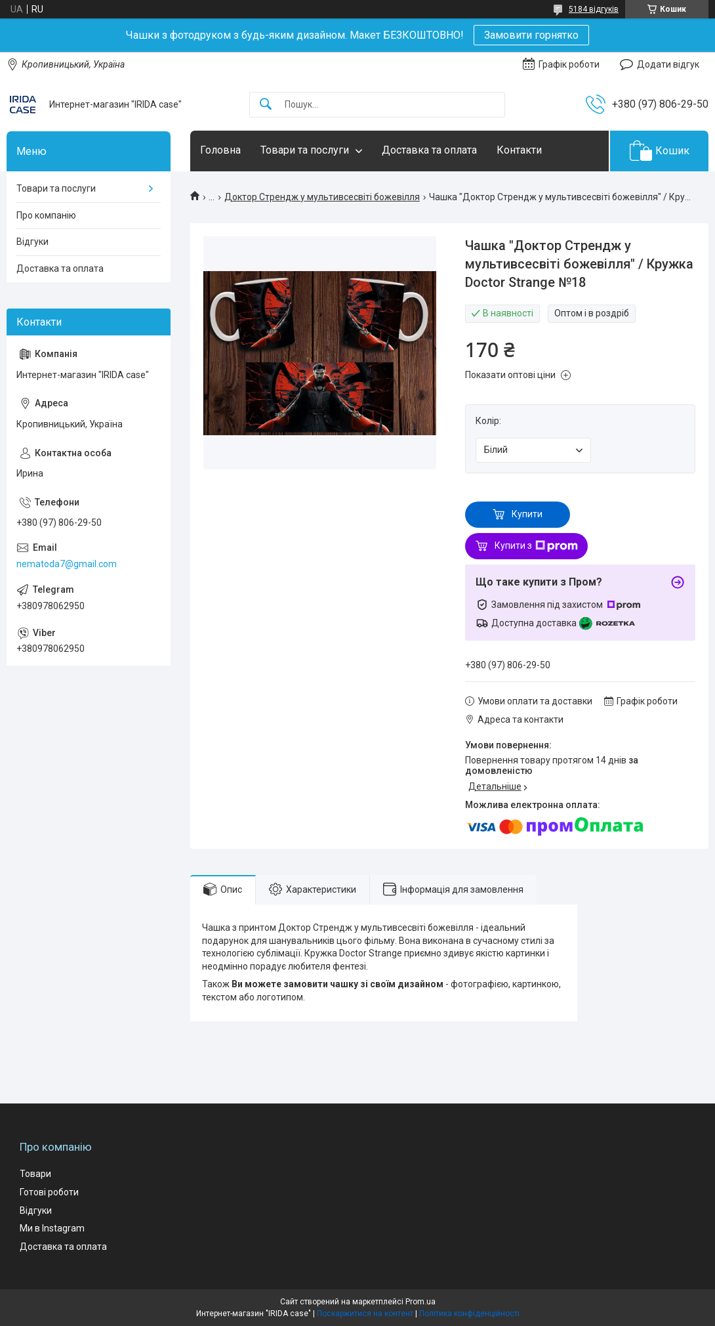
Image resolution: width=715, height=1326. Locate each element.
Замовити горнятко (531, 35)
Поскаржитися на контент (365, 1313)
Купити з (536, 546)
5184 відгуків (594, 9)
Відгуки (32, 241)
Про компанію (46, 215)
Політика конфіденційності (469, 1313)
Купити (527, 514)
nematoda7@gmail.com (66, 564)
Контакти (519, 150)
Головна (220, 150)
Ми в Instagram (52, 1228)
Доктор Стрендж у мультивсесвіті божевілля (322, 197)
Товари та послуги (304, 150)
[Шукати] (265, 105)
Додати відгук (668, 64)
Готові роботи (49, 1192)
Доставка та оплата (429, 150)
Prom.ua (420, 1301)
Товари (35, 1173)
